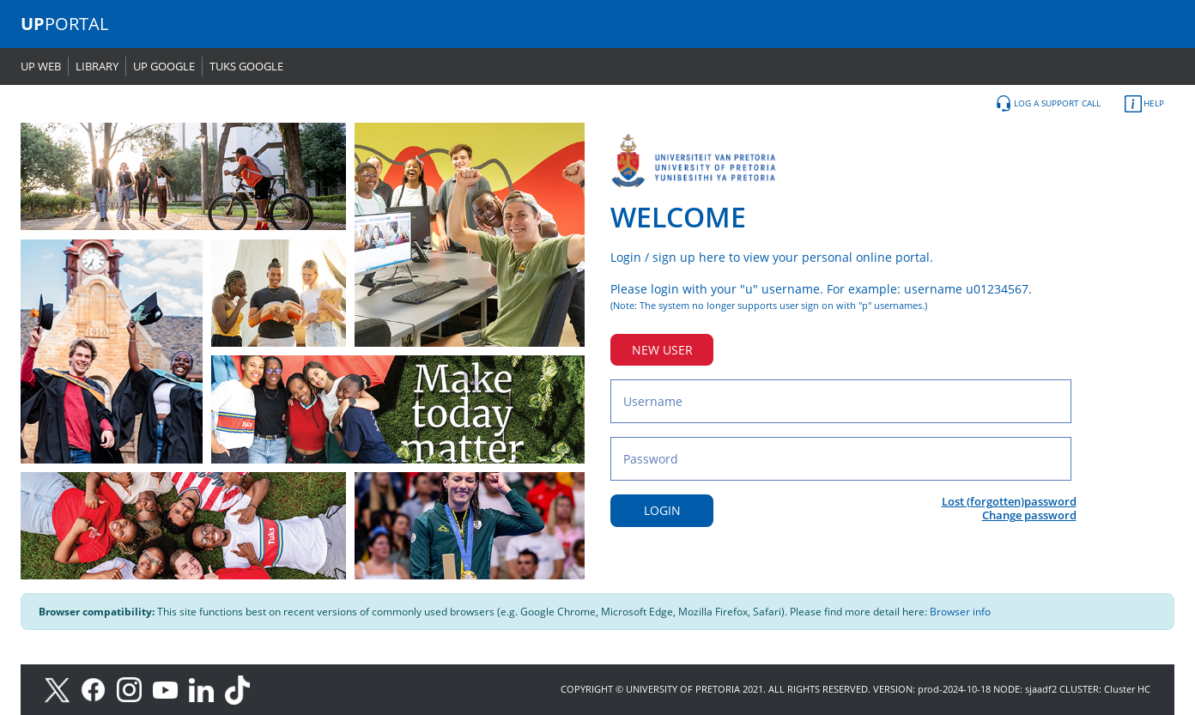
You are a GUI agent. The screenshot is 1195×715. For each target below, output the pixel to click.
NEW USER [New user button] (662, 350)
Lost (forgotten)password (1009, 501)
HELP (1144, 103)
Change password (1029, 515)
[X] (61, 688)
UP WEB (41, 66)
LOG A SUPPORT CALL (1048, 103)
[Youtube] (171, 688)
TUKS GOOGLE (246, 66)
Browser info (960, 611)
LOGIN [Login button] (662, 510)
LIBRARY (97, 66)
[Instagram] (135, 688)
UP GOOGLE (164, 66)
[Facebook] (99, 688)
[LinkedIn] (205, 688)
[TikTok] (241, 688)
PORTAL (64, 23)
